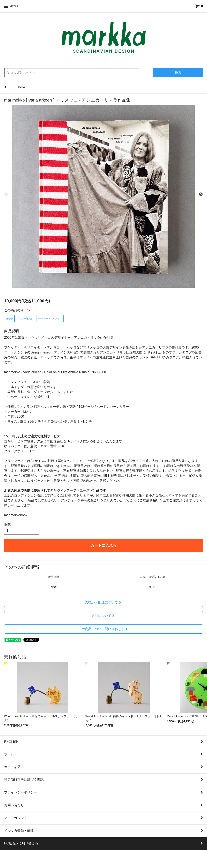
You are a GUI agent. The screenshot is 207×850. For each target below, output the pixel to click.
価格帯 (9, 318)
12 (124, 292)
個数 (7, 524)
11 (120, 292)
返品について (104, 615)
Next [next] (201, 194)
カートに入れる (103, 545)
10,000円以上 (25, 318)
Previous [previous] (6, 194)
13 (128, 292)
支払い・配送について (103, 602)
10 (116, 292)
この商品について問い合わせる (103, 629)
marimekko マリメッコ (50, 318)
